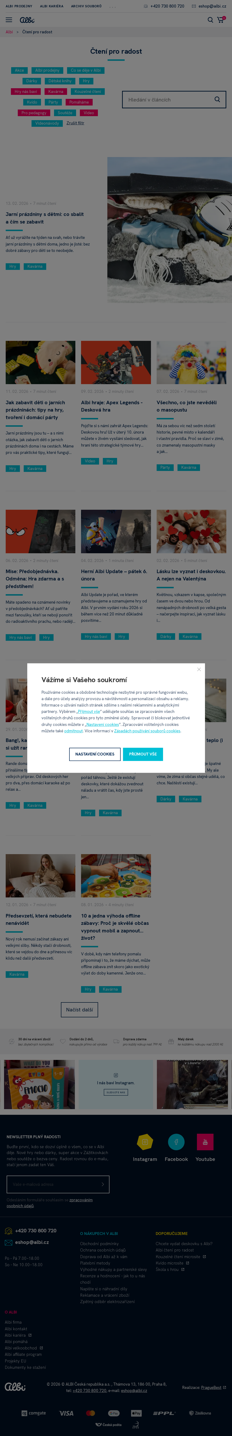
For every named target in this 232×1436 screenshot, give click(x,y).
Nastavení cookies (102, 724)
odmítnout (73, 730)
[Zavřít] (199, 669)
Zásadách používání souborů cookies (147, 730)
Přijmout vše (89, 711)
